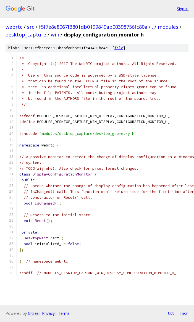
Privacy (48, 313)
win (55, 34)
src (30, 26)
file (118, 48)
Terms (64, 313)
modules (168, 26)
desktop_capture (26, 34)
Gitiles (33, 313)
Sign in (182, 8)
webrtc (14, 26)
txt (170, 313)
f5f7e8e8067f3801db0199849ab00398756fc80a (93, 26)
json (184, 313)
